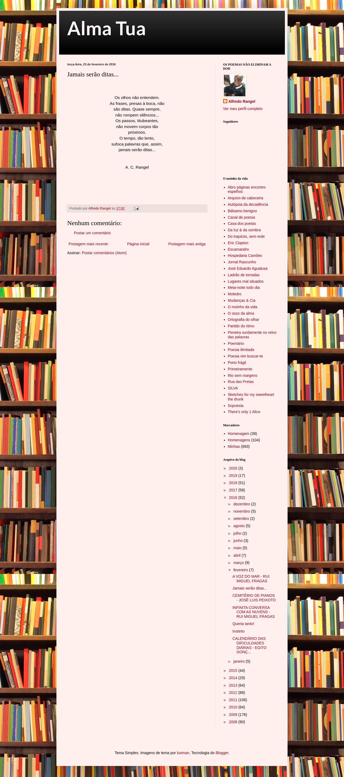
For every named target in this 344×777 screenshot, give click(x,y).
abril (237, 555)
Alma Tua (106, 28)
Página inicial (138, 244)
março (239, 562)
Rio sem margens (242, 375)
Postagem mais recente (88, 244)
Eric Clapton (238, 243)
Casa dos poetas (242, 223)
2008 (233, 722)
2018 (233, 483)
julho (237, 533)
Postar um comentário (92, 233)
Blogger (222, 753)
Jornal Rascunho (242, 262)
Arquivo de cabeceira (245, 198)
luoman (183, 753)
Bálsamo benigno (242, 211)
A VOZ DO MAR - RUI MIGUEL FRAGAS (251, 578)
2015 (233, 670)
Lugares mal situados (246, 281)
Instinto (238, 631)
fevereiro (241, 570)
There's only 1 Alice (244, 412)
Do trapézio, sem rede (246, 236)
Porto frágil (237, 362)
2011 (233, 700)
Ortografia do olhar (243, 319)
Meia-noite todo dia (244, 287)
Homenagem (238, 433)
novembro (242, 511)
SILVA (233, 388)
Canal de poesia (241, 217)
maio (237, 548)
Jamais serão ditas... (249, 588)
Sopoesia (235, 405)
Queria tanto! (243, 624)
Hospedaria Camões (245, 255)
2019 (233, 475)
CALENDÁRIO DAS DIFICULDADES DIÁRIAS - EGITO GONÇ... (249, 645)
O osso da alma (241, 313)
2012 (233, 692)
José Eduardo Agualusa (248, 268)
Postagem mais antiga (187, 244)
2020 (233, 468)
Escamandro (238, 249)
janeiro (239, 661)
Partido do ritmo (241, 326)
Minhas (234, 446)
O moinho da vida (242, 307)
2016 (233, 497)
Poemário (236, 343)
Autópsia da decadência (248, 204)
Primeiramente (240, 369)
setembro (241, 518)
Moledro (235, 294)
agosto (239, 526)
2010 (233, 707)
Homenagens (239, 440)
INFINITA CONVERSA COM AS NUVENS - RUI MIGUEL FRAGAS (253, 612)
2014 (233, 678)
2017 (233, 490)
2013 (233, 685)
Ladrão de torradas (244, 275)
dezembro (242, 504)
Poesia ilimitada (241, 349)
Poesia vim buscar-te (245, 356)
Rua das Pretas (241, 381)
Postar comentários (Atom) (104, 253)
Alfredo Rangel (241, 101)
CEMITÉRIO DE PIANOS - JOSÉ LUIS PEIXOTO (254, 597)
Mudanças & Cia (242, 300)
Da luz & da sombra (244, 230)
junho (238, 540)
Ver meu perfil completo (243, 109)
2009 (233, 714)
